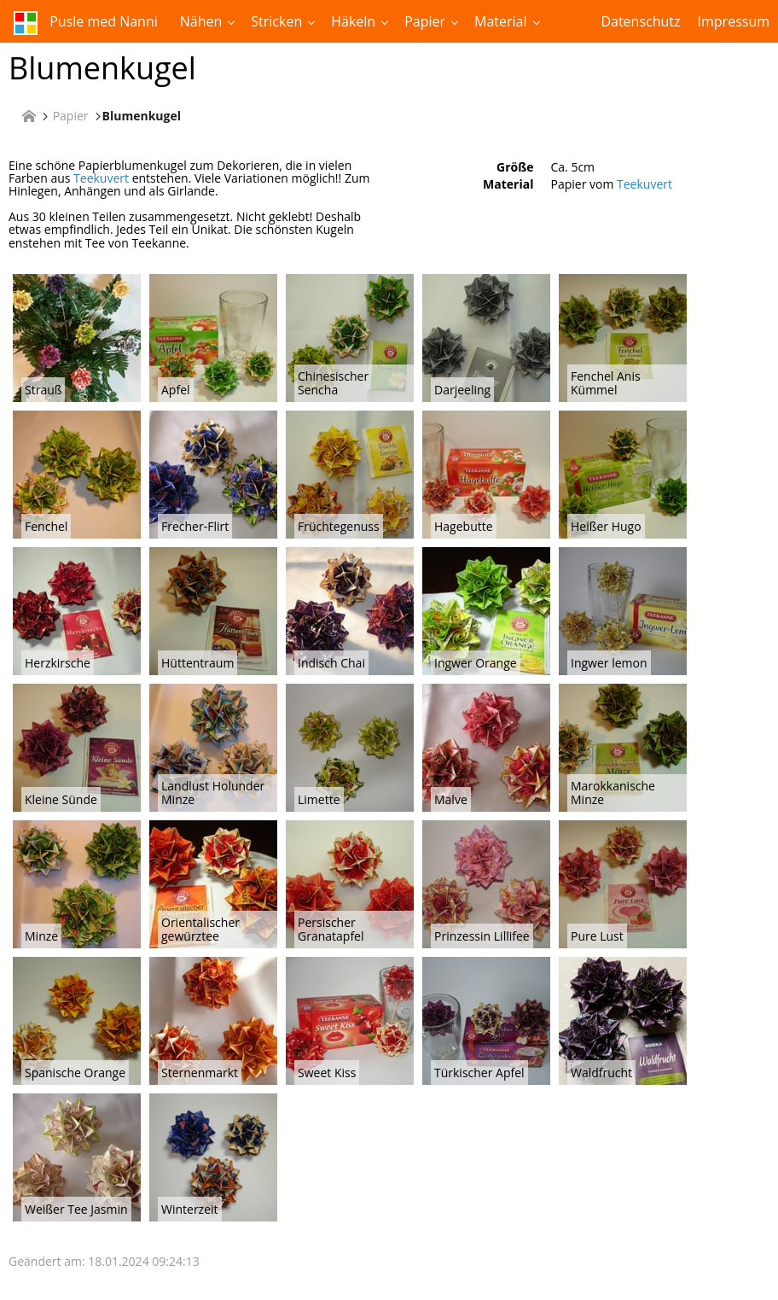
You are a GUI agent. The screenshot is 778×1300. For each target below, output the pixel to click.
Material (500, 21)
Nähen (201, 21)
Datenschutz (640, 21)
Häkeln (353, 21)
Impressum (733, 21)
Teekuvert (101, 178)
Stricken (276, 21)
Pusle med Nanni (86, 23)
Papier (424, 21)
